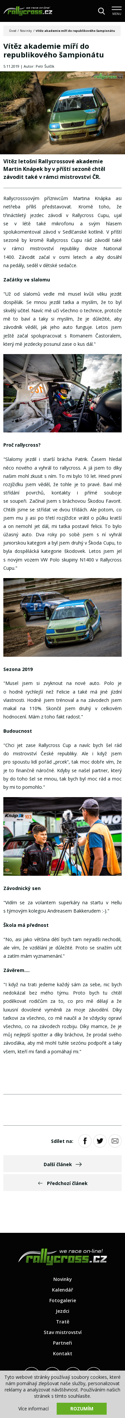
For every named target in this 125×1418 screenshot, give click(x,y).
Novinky (26, 31)
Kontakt (62, 1353)
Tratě (62, 1321)
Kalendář (62, 1290)
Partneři (62, 1343)
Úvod (12, 31)
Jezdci (62, 1311)
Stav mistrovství (63, 1332)
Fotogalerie (62, 1300)
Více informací (33, 1408)
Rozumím (81, 1408)
